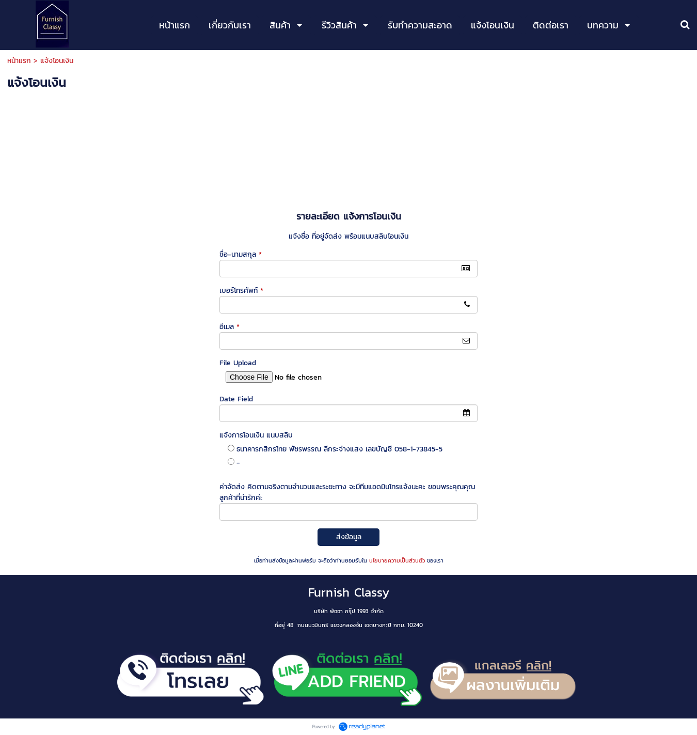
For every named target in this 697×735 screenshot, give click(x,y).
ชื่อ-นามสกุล (240, 254)
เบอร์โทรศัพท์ (241, 290)
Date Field (236, 399)
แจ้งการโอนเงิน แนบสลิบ (256, 435)
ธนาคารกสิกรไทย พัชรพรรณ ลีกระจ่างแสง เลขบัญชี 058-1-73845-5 (339, 449)
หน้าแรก (19, 60)
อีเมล (229, 326)
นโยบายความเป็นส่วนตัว (397, 560)
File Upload (237, 362)
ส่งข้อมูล (348, 536)
